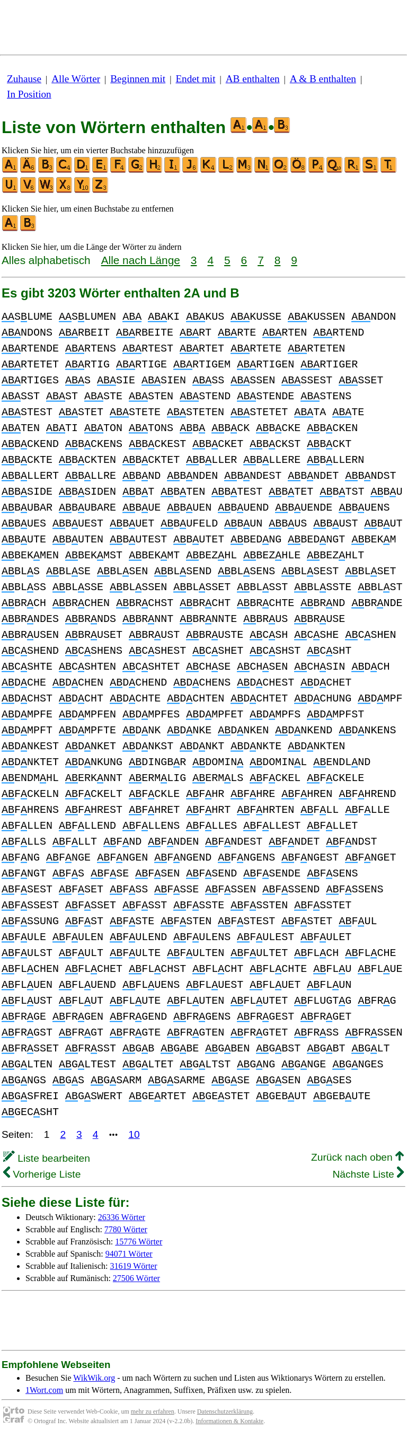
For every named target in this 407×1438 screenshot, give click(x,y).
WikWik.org (94, 1377)
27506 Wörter (136, 1278)
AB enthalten (253, 78)
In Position (29, 94)
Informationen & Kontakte (229, 1421)
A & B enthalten (323, 78)
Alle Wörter (75, 78)
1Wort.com (44, 1390)
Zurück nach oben (357, 1157)
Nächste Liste (368, 1174)
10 (133, 1134)
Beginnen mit (137, 78)
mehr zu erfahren (152, 1411)
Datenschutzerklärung (225, 1411)
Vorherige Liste (42, 1174)
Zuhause (24, 78)
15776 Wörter (138, 1241)
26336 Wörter (121, 1217)
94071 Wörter (129, 1253)
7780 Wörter (125, 1229)
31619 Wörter (133, 1265)
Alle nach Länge (140, 260)
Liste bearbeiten (46, 1158)
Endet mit (195, 78)
